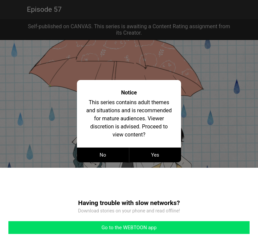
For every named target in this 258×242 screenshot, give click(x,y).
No (103, 155)
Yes (155, 155)
